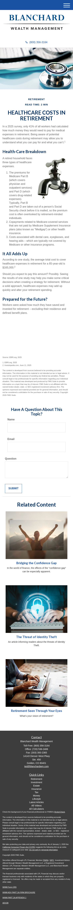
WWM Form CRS (9, 887)
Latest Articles (36, 802)
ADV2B (5, 903)
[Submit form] (13, 488)
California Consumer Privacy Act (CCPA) (18, 847)
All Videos (36, 805)
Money (36, 795)
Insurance (36, 789)
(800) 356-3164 (36, 42)
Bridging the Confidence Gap (36, 563)
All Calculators (36, 809)
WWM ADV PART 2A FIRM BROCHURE (18, 892)
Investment (36, 782)
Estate (36, 785)
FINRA (45, 860)
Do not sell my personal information (43, 850)
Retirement (36, 779)
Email (11, 439)
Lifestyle (36, 799)
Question (10, 458)
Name (11, 419)
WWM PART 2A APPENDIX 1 (14, 898)
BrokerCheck (60, 812)
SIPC (52, 860)
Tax (36, 792)
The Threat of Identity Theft (36, 637)
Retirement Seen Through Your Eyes (36, 711)
